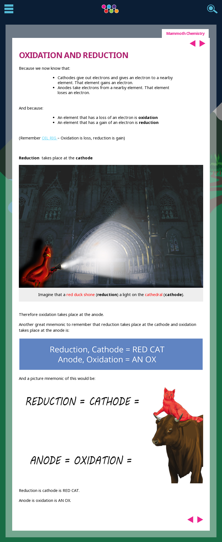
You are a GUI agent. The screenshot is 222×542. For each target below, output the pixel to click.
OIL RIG (49, 138)
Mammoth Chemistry (185, 33)
